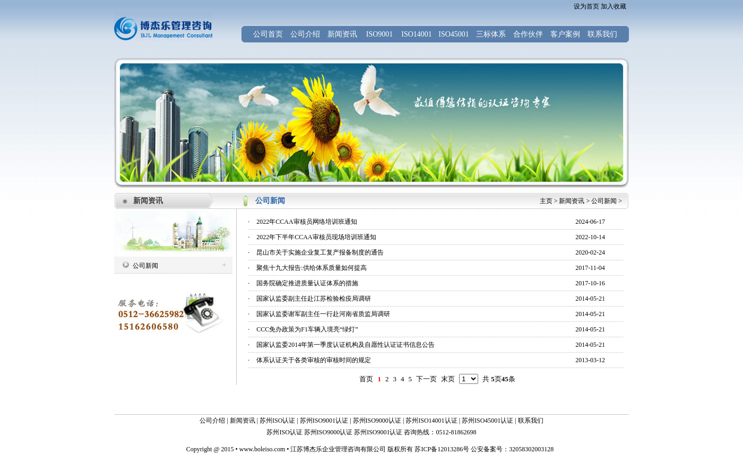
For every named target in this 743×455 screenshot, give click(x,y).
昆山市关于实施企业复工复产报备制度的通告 (320, 252)
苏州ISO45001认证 (487, 420)
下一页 (426, 379)
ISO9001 (379, 34)
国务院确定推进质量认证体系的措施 (307, 283)
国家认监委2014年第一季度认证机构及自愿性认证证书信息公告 (345, 344)
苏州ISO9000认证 (377, 420)
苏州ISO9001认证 (324, 420)
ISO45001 (453, 34)
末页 (448, 379)
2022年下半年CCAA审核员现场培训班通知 (316, 237)
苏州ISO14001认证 (431, 420)
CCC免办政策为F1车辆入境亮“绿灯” (307, 329)
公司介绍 (305, 34)
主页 (546, 201)
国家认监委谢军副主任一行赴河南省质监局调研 (323, 314)
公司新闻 (604, 201)
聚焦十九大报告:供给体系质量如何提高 (311, 268)
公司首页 (268, 34)
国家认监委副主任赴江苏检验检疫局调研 (313, 298)
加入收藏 (613, 6)
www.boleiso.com (262, 449)
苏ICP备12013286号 (441, 449)
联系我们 (602, 34)
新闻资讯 (342, 34)
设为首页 (586, 6)
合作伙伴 (528, 34)
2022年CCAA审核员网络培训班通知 (306, 221)
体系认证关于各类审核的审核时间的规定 (313, 360)
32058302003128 (531, 449)
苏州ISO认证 (277, 420)
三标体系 (491, 34)
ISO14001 (416, 34)
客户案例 (565, 34)
